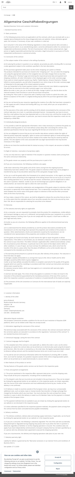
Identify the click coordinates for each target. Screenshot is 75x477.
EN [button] (54, 2)
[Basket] (68, 2)
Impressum (8, 471)
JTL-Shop (64, 474)
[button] (60, 2)
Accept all (57, 457)
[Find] (35, 7)
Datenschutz (17, 471)
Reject (57, 469)
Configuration (57, 463)
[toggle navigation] (3, 1)
